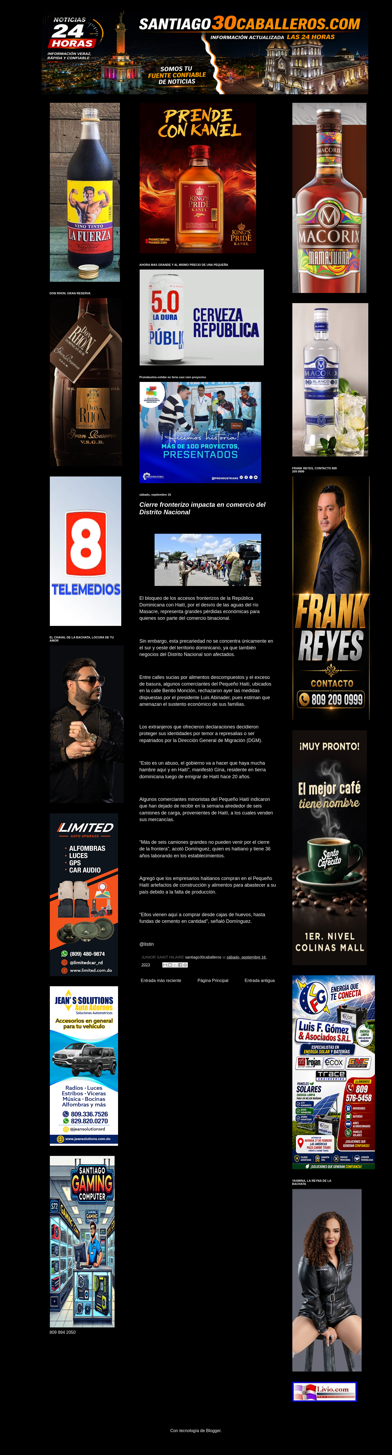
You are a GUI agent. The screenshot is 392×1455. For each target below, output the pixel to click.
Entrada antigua (260, 980)
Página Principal (212, 980)
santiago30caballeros (70, 19)
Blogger (213, 1430)
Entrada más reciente (161, 980)
